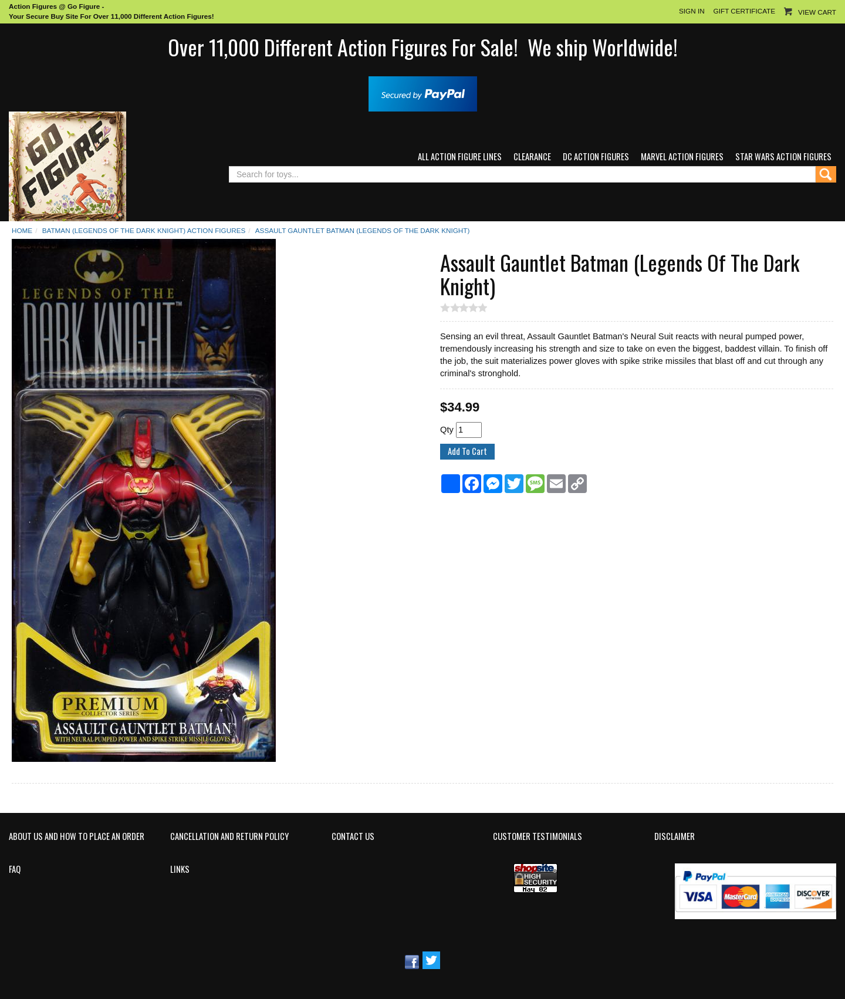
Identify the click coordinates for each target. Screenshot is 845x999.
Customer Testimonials (537, 836)
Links (180, 869)
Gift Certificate (744, 11)
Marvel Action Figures (682, 156)
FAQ (15, 869)
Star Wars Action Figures (783, 156)
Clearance (532, 156)
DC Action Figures (596, 156)
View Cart (817, 12)
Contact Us (353, 836)
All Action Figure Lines (460, 156)
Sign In (692, 11)
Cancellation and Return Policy (229, 836)
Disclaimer (674, 836)
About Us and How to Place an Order (76, 836)
